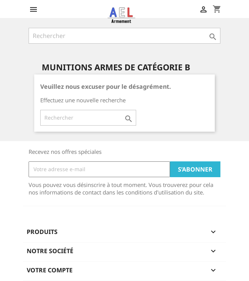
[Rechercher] (124, 36)
